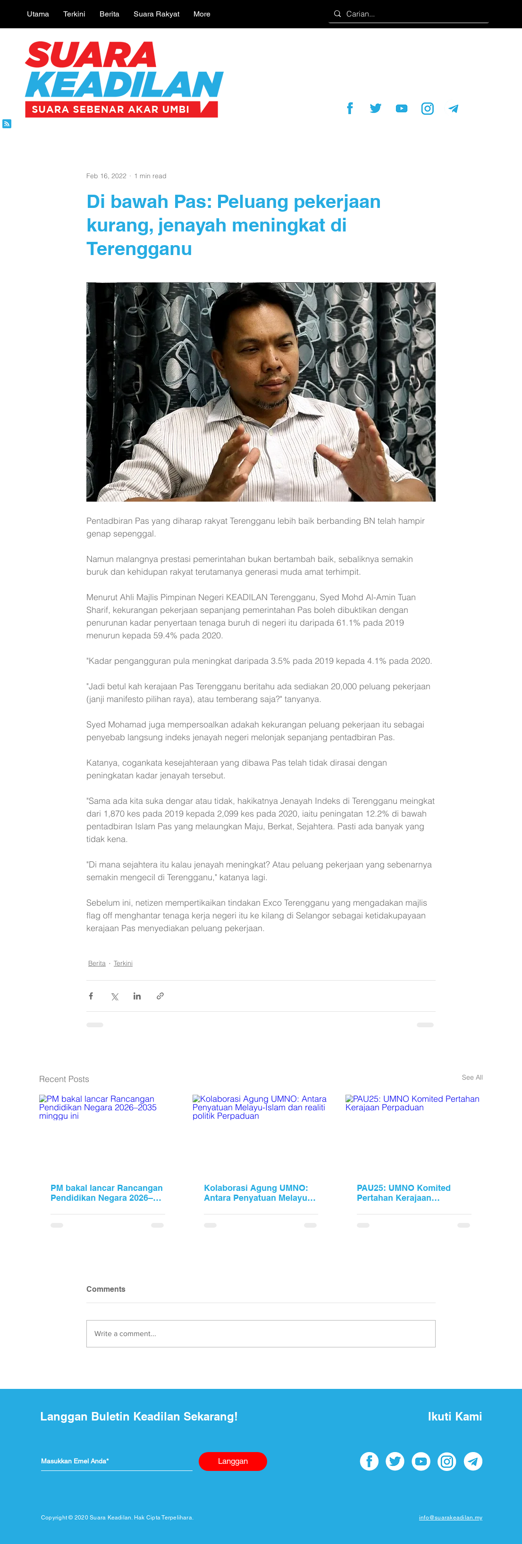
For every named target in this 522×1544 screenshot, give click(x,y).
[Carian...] (407, 14)
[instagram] (427, 108)
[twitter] (375, 108)
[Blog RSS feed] (6, 124)
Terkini (123, 963)
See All (472, 1077)
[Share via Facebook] (90, 995)
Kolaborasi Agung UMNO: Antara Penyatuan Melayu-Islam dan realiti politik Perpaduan (257, 1193)
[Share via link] (160, 995)
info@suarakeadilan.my (450, 1517)
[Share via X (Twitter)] (113, 995)
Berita (97, 963)
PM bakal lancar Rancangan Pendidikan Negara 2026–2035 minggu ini (107, 1193)
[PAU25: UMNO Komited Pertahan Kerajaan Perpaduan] (414, 1133)
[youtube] (401, 108)
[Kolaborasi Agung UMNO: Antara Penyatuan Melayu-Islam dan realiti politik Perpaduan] (261, 1133)
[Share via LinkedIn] (137, 995)
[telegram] (453, 108)
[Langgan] (233, 1461)
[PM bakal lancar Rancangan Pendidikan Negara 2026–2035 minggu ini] (108, 1133)
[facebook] (349, 108)
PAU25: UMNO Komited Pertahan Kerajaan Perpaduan (404, 1193)
